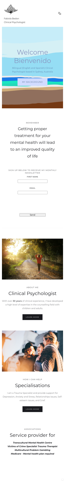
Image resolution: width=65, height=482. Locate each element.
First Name (32, 177)
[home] (29, 13)
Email (32, 188)
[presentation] (32, 204)
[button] (59, 13)
